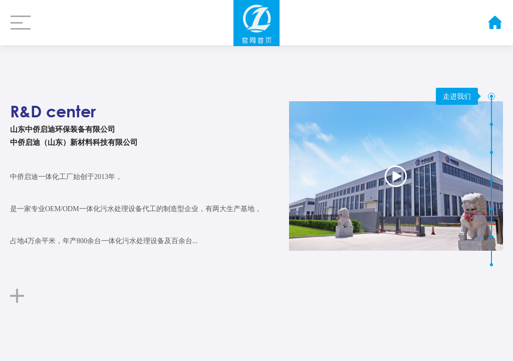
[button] (491, 96)
